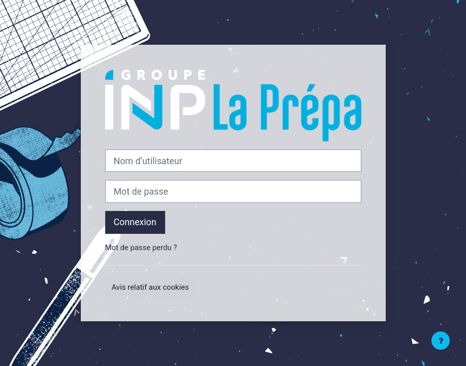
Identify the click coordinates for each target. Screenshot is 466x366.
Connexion (135, 222)
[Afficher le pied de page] (440, 340)
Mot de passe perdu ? (141, 247)
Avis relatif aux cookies (150, 287)
